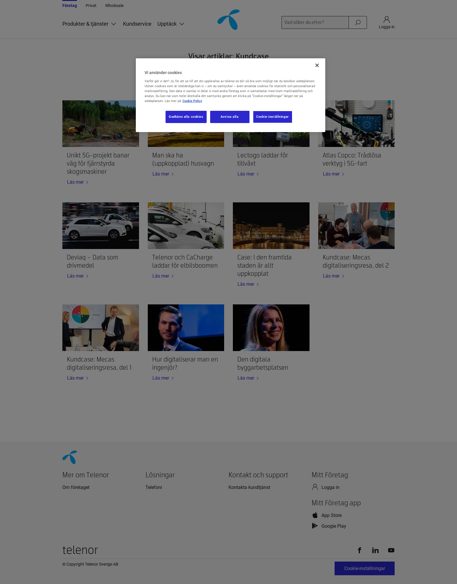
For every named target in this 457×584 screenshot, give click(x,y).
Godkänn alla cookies (186, 117)
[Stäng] (317, 65)
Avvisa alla (229, 117)
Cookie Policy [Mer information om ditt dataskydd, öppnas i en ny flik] (192, 101)
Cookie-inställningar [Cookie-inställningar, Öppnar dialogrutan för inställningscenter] (272, 117)
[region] (230, 95)
